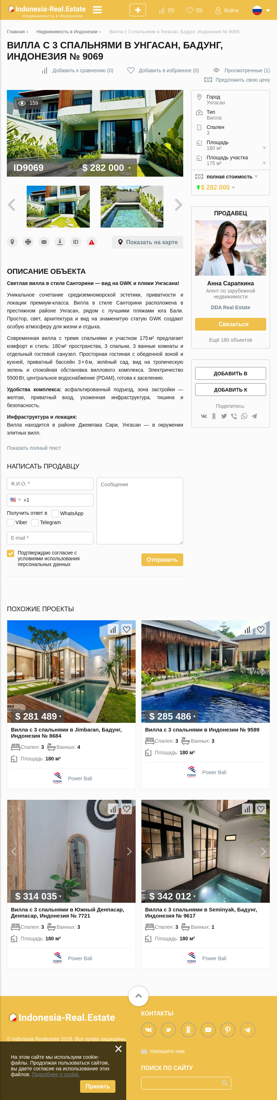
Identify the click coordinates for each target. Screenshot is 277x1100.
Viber (21, 522)
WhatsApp (72, 513)
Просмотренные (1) (247, 70)
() (171, 10)
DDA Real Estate (230, 307)
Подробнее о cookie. (56, 1074)
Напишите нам (167, 1051)
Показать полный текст (34, 448)
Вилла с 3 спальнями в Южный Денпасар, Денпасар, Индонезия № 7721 (67, 912)
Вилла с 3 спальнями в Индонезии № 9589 (202, 729)
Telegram (50, 522)
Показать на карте (152, 242)
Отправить (162, 560)
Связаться (234, 324)
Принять (97, 1086)
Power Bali (80, 778)
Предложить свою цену (243, 80)
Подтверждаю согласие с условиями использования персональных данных (49, 558)
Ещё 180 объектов (230, 340)
